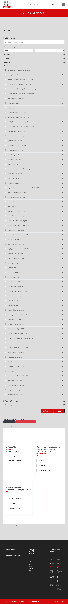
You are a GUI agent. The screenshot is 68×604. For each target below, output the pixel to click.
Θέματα (31, 566)
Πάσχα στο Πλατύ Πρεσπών (59, 561)
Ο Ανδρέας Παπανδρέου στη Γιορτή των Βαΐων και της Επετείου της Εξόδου (48, 449)
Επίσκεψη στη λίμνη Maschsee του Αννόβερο (59, 580)
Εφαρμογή (59, 411)
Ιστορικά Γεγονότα (15, 461)
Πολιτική (12, 456)
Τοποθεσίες (32, 568)
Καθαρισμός (47, 411)
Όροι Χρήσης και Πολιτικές (34, 601)
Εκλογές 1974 (11, 447)
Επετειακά (42, 460)
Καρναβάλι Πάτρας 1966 (52, 578)
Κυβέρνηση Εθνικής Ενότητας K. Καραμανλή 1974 (18, 488)
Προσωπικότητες (45, 470)
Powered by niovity (59, 601)
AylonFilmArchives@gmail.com (12, 555)
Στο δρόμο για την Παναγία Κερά (52, 562)
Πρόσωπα (31, 560)
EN (57, 4)
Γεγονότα (31, 570)
